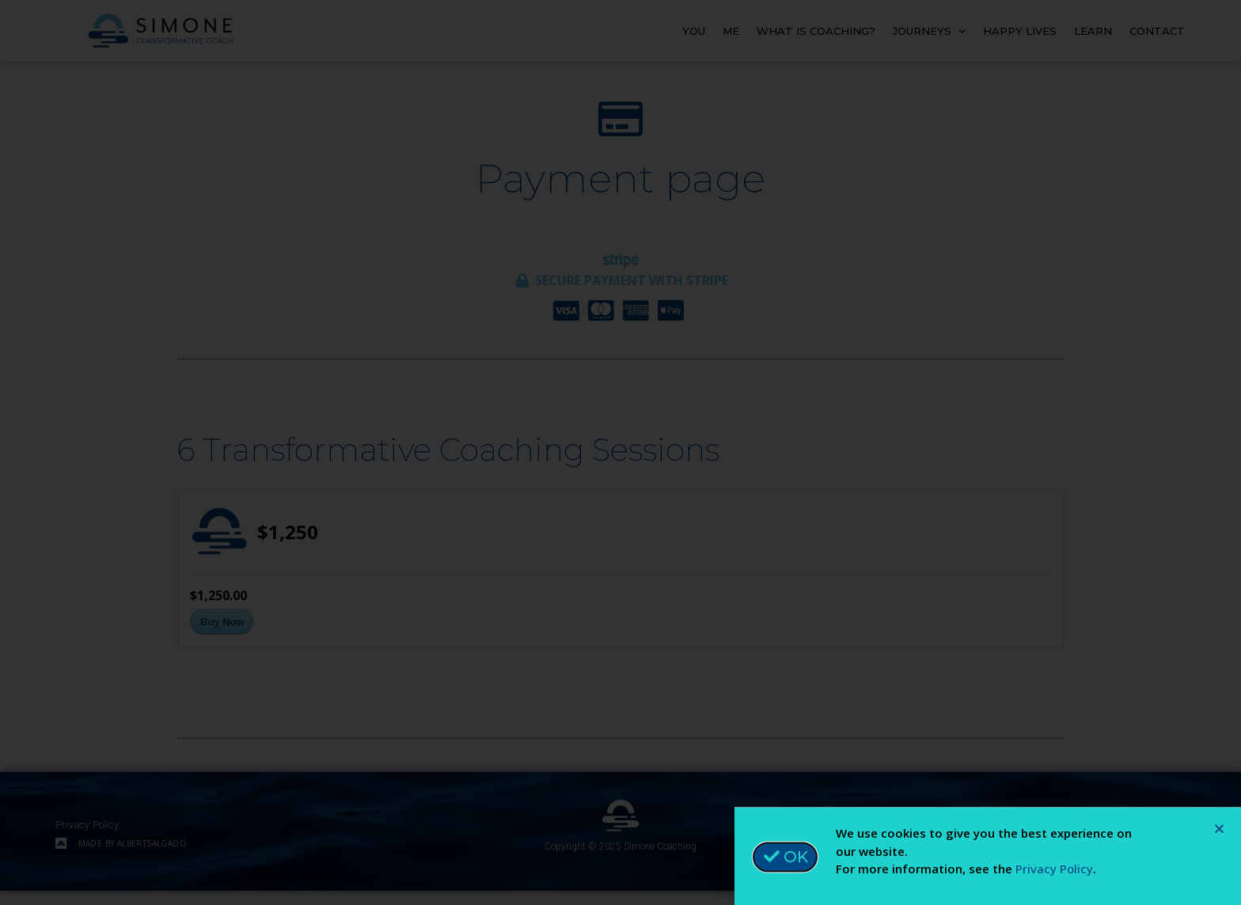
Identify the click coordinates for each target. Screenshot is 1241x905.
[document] (620, 452)
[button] (1219, 835)
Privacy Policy (1054, 875)
